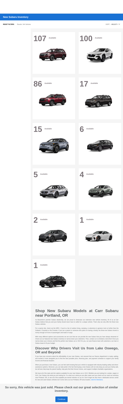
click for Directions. (97, 380)
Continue (61, 399)
